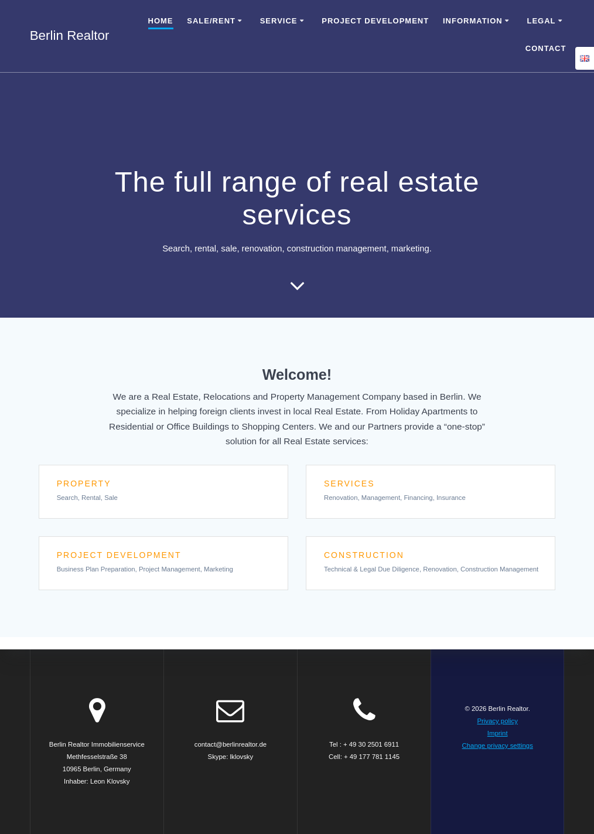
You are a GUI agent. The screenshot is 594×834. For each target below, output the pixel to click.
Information (473, 20)
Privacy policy (497, 720)
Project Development (375, 20)
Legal (541, 20)
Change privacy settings (497, 745)
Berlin (70, 35)
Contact (545, 48)
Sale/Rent (211, 20)
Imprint (497, 733)
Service (279, 20)
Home (160, 20)
